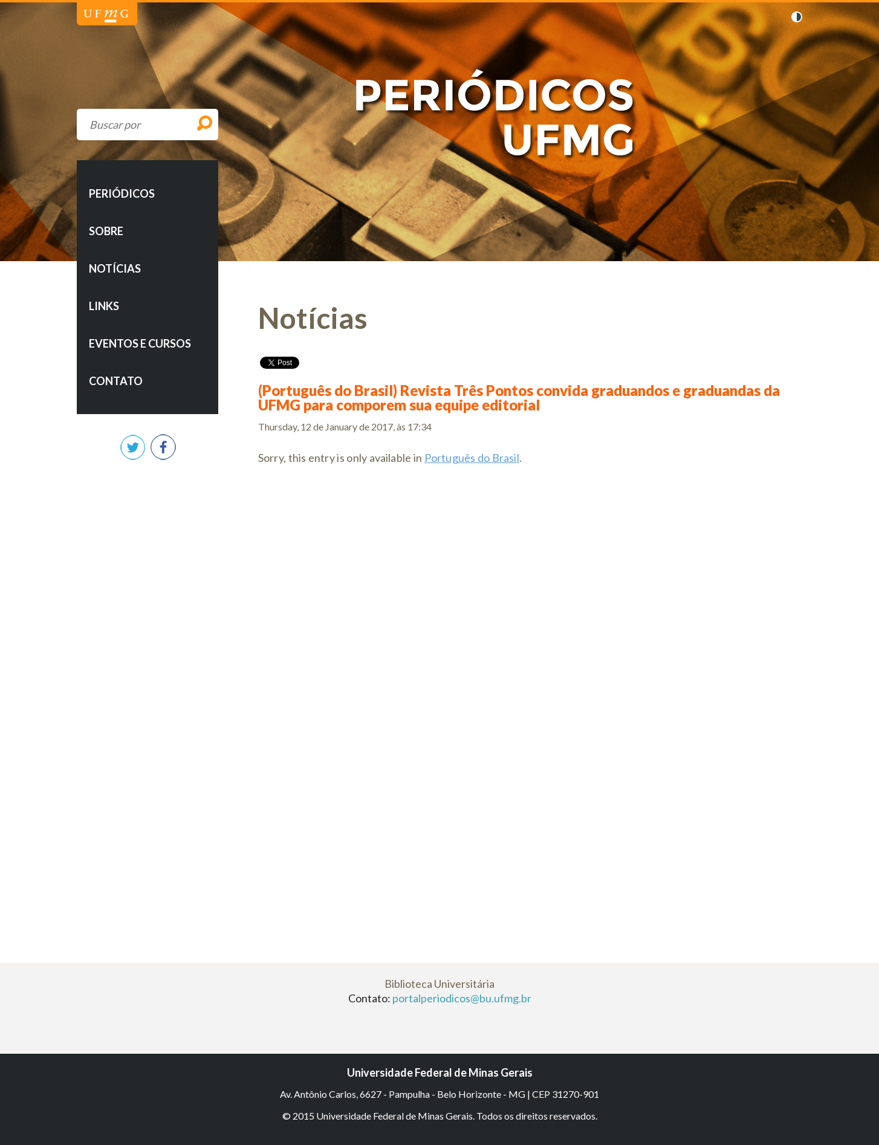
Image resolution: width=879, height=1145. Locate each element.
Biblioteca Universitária (439, 983)
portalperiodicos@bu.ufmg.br (461, 998)
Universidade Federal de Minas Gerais (106, 16)
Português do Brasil (471, 457)
